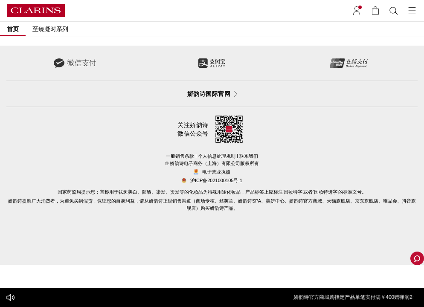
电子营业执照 (212, 171)
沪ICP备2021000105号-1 (216, 180)
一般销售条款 (180, 156)
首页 (13, 29)
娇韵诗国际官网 (212, 93)
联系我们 (248, 156)
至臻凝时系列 (50, 29)
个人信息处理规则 (216, 156)
